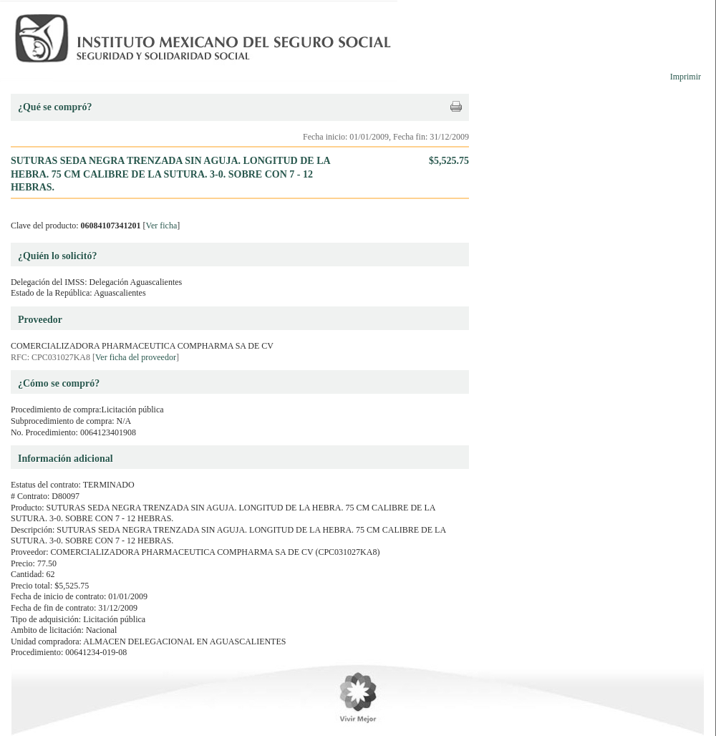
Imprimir (685, 77)
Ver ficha (162, 226)
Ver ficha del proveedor (135, 357)
